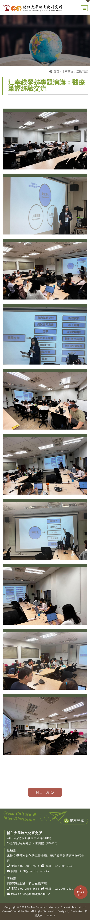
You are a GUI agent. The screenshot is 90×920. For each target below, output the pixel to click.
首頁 (56, 71)
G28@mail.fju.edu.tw (34, 871)
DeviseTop (77, 911)
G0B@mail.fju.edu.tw (35, 893)
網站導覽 (74, 820)
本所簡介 (68, 71)
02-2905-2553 (29, 866)
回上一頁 (45, 792)
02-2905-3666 (29, 888)
